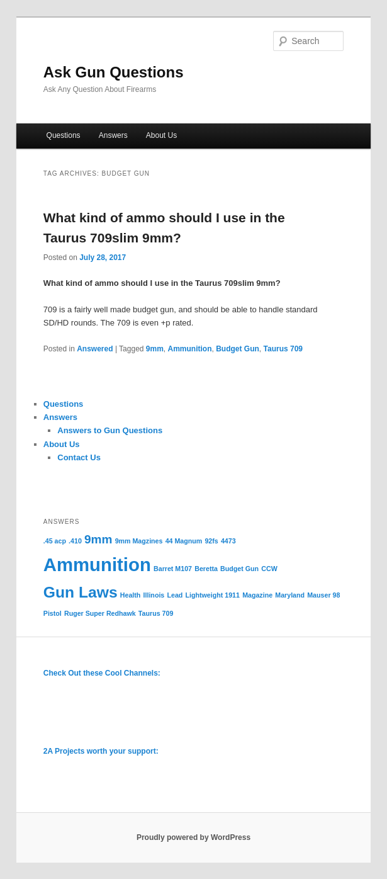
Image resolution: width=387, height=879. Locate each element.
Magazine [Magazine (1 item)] (257, 595)
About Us (161, 135)
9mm (155, 348)
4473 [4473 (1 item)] (228, 541)
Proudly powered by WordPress (193, 837)
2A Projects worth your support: (101, 751)
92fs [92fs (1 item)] (211, 541)
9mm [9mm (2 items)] (98, 539)
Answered (95, 348)
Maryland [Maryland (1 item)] (290, 595)
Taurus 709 (283, 348)
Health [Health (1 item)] (130, 595)
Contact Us (79, 457)
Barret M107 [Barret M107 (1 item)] (173, 568)
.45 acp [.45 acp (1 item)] (54, 541)
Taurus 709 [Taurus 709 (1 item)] (155, 613)
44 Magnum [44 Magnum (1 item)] (184, 541)
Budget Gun (237, 348)
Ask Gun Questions (113, 72)
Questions (64, 135)
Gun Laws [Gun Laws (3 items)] (80, 592)
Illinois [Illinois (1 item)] (154, 595)
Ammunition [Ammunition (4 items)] (97, 564)
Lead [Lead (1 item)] (174, 595)
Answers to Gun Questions (109, 430)
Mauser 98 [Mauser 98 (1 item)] (323, 595)
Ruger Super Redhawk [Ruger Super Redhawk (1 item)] (100, 613)
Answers (113, 135)
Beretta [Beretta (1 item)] (206, 568)
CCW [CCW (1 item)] (269, 568)
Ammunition (190, 348)
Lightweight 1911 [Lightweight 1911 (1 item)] (213, 595)
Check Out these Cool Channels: (101, 673)
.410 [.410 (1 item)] (75, 541)
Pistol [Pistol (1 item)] (52, 613)
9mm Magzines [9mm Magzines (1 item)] (139, 541)
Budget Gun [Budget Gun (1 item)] (239, 568)
